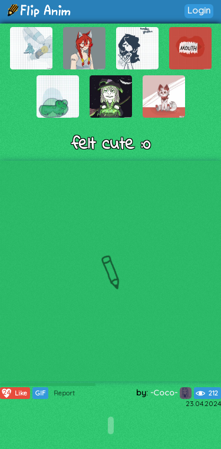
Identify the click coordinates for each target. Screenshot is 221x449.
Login (198, 10)
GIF (40, 393)
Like (14, 393)
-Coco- (171, 392)
